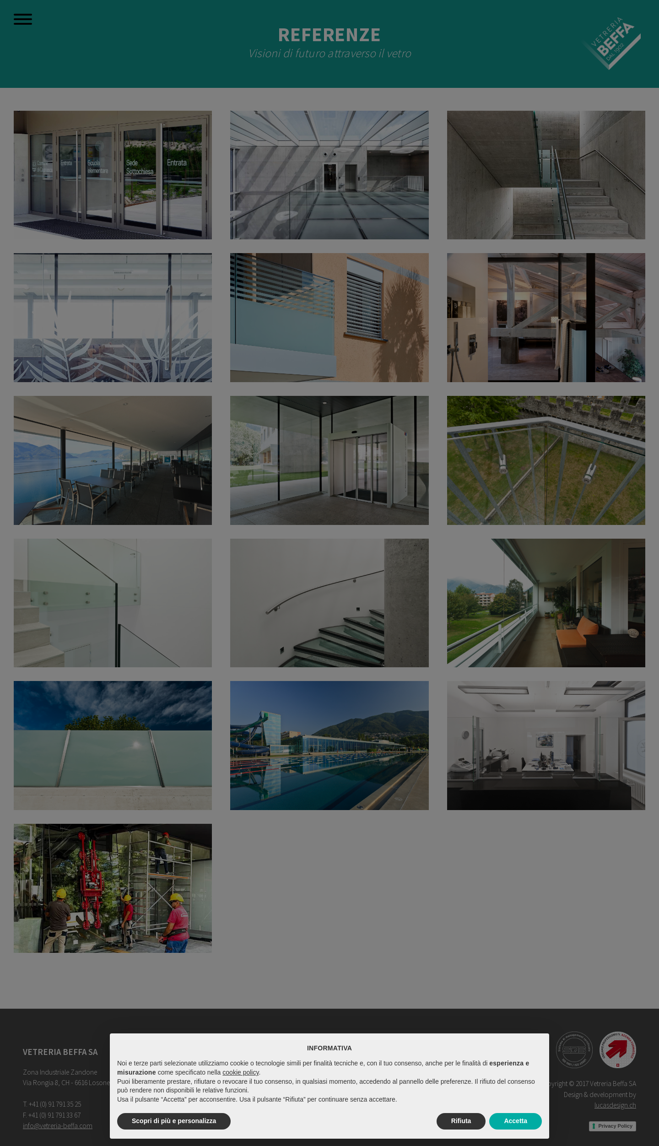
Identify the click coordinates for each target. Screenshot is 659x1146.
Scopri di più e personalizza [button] (174, 1120)
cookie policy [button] (240, 1072)
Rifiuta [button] (461, 1120)
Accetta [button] (515, 1120)
